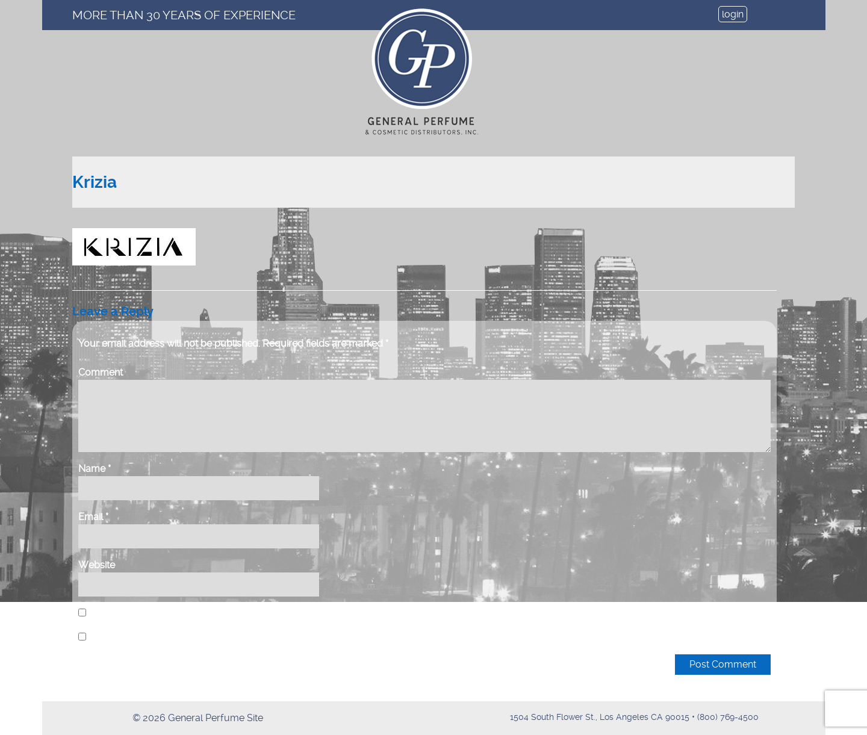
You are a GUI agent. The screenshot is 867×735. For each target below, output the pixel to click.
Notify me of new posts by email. (162, 637)
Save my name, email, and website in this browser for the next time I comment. (259, 613)
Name (94, 468)
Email (93, 517)
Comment (100, 372)
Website (96, 565)
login (733, 14)
